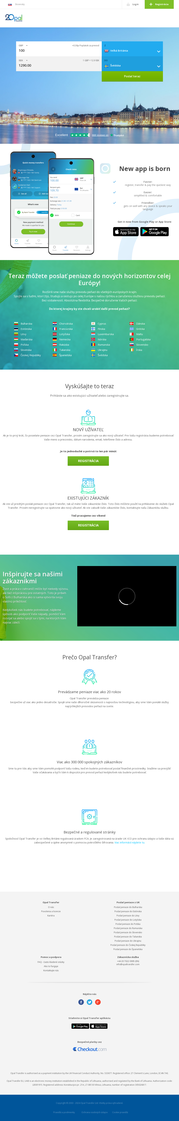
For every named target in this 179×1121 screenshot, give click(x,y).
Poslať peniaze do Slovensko (128, 932)
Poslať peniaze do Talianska (128, 936)
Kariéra (51, 915)
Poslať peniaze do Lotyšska (127, 919)
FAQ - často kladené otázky (51, 962)
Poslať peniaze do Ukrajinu (128, 940)
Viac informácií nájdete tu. (129, 842)
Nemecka (61, 339)
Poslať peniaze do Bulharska (128, 907)
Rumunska (100, 344)
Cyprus (98, 323)
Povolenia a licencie (51, 911)
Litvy (20, 334)
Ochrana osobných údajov (94, 1112)
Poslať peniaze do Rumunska (128, 928)
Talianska (61, 349)
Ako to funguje (51, 966)
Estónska (23, 328)
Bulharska (23, 323)
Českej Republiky (27, 355)
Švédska (99, 355)
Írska (136, 349)
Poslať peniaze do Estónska (128, 911)
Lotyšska (61, 334)
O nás (51, 907)
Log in (136, 4)
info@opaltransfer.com (127, 964)
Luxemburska (102, 334)
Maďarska (23, 339)
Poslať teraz (132, 76)
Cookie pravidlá (120, 1112)
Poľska (21, 344)
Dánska (137, 323)
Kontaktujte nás (51, 970)
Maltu (136, 334)
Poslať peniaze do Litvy (128, 915)
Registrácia (162, 4)
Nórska (98, 339)
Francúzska (63, 328)
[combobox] (133, 50)
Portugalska (140, 339)
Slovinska (22, 349)
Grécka (137, 328)
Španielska (62, 355)
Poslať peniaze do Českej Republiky (127, 945)
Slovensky (16, 4)
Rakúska (61, 344)
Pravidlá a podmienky (64, 1112)
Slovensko (139, 344)
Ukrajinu (99, 349)
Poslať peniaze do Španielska (127, 949)
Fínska (98, 328)
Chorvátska (63, 323)
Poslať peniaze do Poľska (128, 924)
